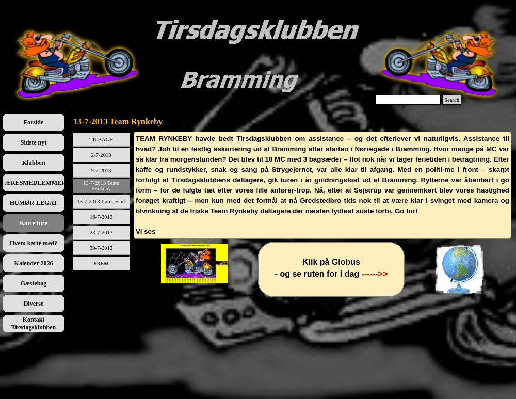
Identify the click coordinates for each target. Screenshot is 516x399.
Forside (34, 122)
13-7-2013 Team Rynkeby (101, 185)
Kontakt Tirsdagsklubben (33, 323)
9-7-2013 (101, 170)
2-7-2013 (101, 155)
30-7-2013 (101, 248)
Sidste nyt (33, 142)
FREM (101, 263)
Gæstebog (34, 283)
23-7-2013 (101, 232)
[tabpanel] (322, 185)
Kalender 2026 (33, 263)
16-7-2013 (101, 217)
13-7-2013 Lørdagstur (101, 201)
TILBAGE (101, 139)
